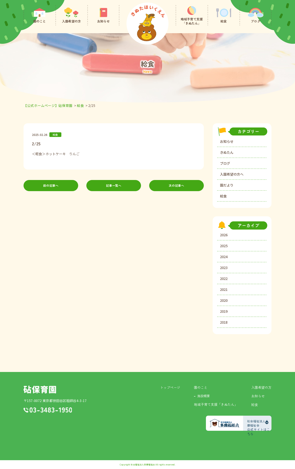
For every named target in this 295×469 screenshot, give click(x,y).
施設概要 (203, 396)
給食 (223, 195)
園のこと (200, 387)
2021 (224, 289)
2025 (224, 245)
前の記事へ (51, 186)
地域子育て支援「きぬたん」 (216, 404)
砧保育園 (40, 389)
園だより (226, 185)
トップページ (170, 387)
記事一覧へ (113, 186)
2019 (224, 311)
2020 (224, 300)
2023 (224, 267)
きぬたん (226, 152)
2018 (224, 322)
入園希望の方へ (232, 174)
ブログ (225, 163)
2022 (224, 278)
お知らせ (226, 141)
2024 (224, 256)
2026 (224, 234)
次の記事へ (176, 186)
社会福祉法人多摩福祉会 (143, 464)
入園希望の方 (261, 387)
